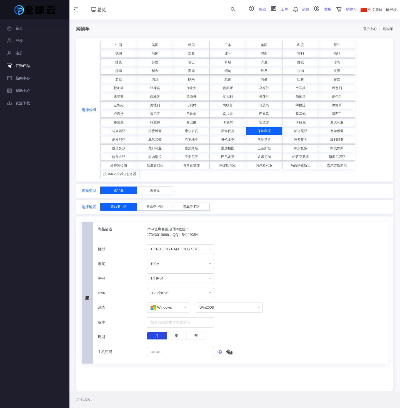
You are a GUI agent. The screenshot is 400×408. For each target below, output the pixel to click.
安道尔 (264, 122)
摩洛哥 (337, 105)
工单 (277, 9)
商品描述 (105, 229)
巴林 (300, 79)
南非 (337, 54)
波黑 (337, 71)
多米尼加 (264, 157)
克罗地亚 (191, 140)
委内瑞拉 (155, 157)
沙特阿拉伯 (118, 165)
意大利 (228, 97)
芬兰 (155, 62)
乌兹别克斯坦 (301, 165)
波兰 (227, 54)
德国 (118, 54)
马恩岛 (264, 105)
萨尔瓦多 (300, 148)
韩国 (191, 45)
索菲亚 (155, 190)
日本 (227, 45)
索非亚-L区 (119, 207)
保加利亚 (264, 131)
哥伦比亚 (227, 140)
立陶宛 (119, 105)
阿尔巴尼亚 (227, 165)
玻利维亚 (337, 140)
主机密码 (105, 352)
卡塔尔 (228, 122)
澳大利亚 (337, 122)
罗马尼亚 (300, 131)
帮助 (255, 9)
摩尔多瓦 (191, 131)
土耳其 (301, 88)
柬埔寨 (119, 97)
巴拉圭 (191, 114)
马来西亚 (118, 131)
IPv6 (101, 293)
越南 (118, 71)
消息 (299, 9)
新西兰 (337, 114)
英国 (264, 45)
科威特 (155, 122)
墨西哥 (191, 97)
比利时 (191, 105)
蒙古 (227, 79)
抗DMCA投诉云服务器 (119, 174)
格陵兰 (119, 122)
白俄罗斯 (337, 148)
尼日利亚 (155, 148)
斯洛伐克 (227, 131)
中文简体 (372, 9)
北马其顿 (155, 140)
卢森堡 (119, 114)
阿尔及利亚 (264, 165)
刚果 (191, 79)
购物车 (344, 9)
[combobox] (180, 249)
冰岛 (337, 62)
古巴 (337, 79)
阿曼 (264, 79)
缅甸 (227, 71)
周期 (101, 337)
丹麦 (264, 62)
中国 (118, 45)
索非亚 (119, 190)
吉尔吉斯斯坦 (337, 165)
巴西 (264, 54)
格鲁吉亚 (118, 157)
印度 (300, 45)
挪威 (300, 62)
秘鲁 (155, 71)
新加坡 (119, 88)
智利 (300, 54)
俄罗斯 (228, 88)
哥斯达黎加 (191, 165)
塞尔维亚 (337, 131)
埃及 (264, 71)
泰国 (191, 71)
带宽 (101, 264)
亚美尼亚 (191, 157)
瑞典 (191, 54)
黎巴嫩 (191, 122)
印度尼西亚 (337, 157)
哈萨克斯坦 (300, 157)
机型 (101, 249)
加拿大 (191, 88)
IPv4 (101, 278)
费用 (320, 9)
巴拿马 (264, 114)
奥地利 (155, 105)
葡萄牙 (301, 97)
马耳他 (301, 114)
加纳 (300, 71)
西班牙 (155, 97)
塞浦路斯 (191, 148)
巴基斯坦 (264, 148)
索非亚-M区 (155, 207)
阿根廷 (301, 105)
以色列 (337, 88)
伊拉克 (301, 122)
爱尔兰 (337, 97)
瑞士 (191, 62)
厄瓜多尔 (118, 148)
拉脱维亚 (155, 131)
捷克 (118, 62)
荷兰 (337, 45)
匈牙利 (264, 97)
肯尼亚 (155, 114)
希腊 (227, 62)
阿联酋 (228, 105)
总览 (98, 9)
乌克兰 (264, 88)
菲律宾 (155, 88)
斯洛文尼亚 (155, 165)
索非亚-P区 (191, 207)
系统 (101, 307)
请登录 (391, 9)
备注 (101, 322)
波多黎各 (300, 140)
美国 (155, 45)
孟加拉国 (227, 148)
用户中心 (369, 29)
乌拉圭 (228, 114)
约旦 (155, 79)
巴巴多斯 (227, 157)
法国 (155, 54)
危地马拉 (264, 140)
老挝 (118, 79)
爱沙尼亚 (118, 140)
